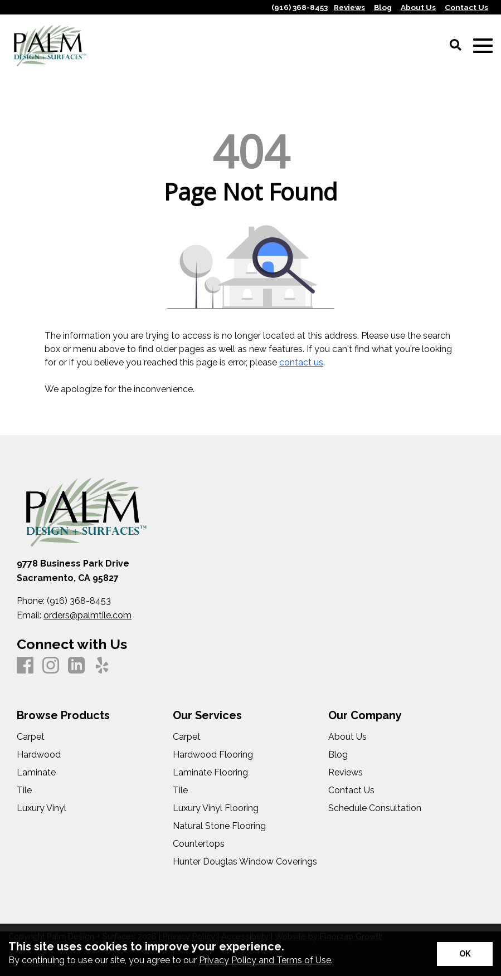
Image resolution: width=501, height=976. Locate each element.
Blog (338, 754)
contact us (301, 362)
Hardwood (39, 754)
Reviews (345, 772)
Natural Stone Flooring (219, 826)
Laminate (36, 772)
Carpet (31, 737)
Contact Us (351, 790)
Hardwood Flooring (213, 754)
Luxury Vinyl (41, 808)
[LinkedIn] (76, 666)
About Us (347, 737)
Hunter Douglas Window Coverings (245, 861)
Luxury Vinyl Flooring (216, 808)
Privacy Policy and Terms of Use (265, 960)
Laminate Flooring (210, 772)
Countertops (199, 844)
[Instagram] (50, 666)
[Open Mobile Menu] (483, 45)
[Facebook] (25, 666)
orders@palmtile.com (87, 615)
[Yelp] (102, 666)
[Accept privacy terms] (465, 954)
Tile (24, 790)
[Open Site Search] (455, 45)
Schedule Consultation (374, 808)
